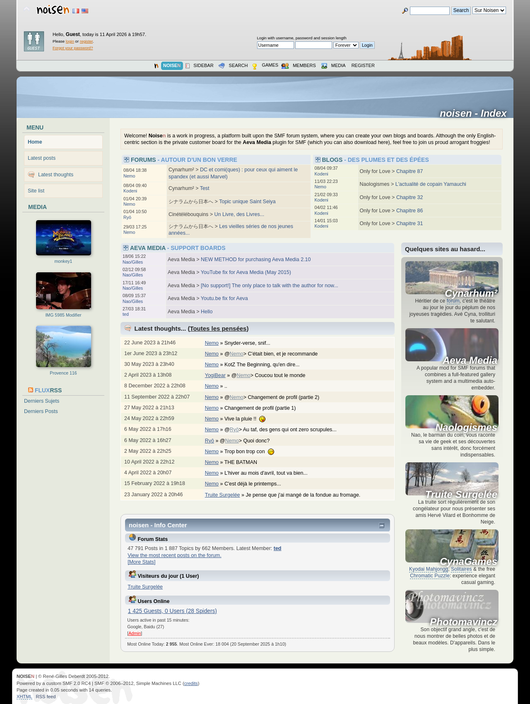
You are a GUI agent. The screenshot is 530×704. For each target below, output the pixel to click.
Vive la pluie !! (249, 419)
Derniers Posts (41, 411)
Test (205, 188)
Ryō (127, 217)
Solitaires (461, 569)
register (86, 41)
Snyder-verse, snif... (251, 343)
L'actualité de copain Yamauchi (430, 184)
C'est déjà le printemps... (256, 484)
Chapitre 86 (409, 211)
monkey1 (63, 261)
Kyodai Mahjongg (428, 569)
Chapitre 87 (409, 171)
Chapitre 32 (409, 197)
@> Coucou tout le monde (272, 375)
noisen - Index (476, 113)
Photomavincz (463, 622)
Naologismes (466, 427)
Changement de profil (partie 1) (264, 408)
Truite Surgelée (222, 495)
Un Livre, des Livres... (239, 214)
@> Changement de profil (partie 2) (276, 397)
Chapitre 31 (409, 223)
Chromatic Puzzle (430, 576)
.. (230, 386)
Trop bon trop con (253, 451)
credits (191, 683)
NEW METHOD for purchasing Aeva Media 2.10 (256, 259)
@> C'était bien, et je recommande (275, 354)
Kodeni (130, 190)
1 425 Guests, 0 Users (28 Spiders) (172, 611)
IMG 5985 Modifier (63, 314)
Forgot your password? (73, 48)
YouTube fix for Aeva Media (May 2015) (246, 272)
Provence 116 (63, 372)
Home (35, 142)
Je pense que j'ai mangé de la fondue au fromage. (307, 495)
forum (453, 301)
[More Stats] (141, 562)
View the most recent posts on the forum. (174, 555)
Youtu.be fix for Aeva (224, 298)
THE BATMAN (245, 462)
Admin (134, 633)
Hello (206, 312)
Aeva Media (470, 360)
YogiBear (215, 375)
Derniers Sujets (41, 401)
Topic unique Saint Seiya (247, 201)
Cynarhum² (471, 293)
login (70, 41)
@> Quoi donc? (249, 441)
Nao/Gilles (133, 261)
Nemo (129, 175)
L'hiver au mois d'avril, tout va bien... (270, 473)
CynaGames (468, 562)
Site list (36, 191)
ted (126, 314)
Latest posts (41, 158)
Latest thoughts (55, 175)
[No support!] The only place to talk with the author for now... (269, 285)
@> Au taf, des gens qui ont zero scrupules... (284, 429)
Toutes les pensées (218, 328)
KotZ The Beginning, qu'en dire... (266, 365)
